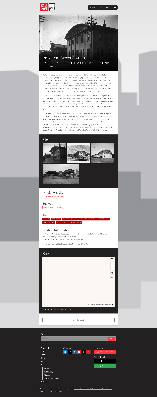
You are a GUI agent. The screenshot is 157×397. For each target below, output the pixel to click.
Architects (44, 382)
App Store (104, 361)
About (43, 365)
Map (107, 7)
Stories (92, 7)
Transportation (48, 207)
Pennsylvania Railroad (70, 219)
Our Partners (48, 368)
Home (43, 351)
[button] (114, 8)
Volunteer (47, 375)
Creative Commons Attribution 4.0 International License (93, 389)
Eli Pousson (49, 66)
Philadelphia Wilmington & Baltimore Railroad (94, 219)
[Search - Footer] (75, 339)
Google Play (105, 366)
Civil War (59, 207)
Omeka (50, 391)
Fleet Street (56, 219)
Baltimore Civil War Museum (53, 196)
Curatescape (58, 391)
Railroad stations (75, 222)
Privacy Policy (48, 372)
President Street (62, 222)
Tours (100, 7)
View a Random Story (105, 352)
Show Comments (78, 320)
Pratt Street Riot (49, 222)
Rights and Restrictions (51, 378)
